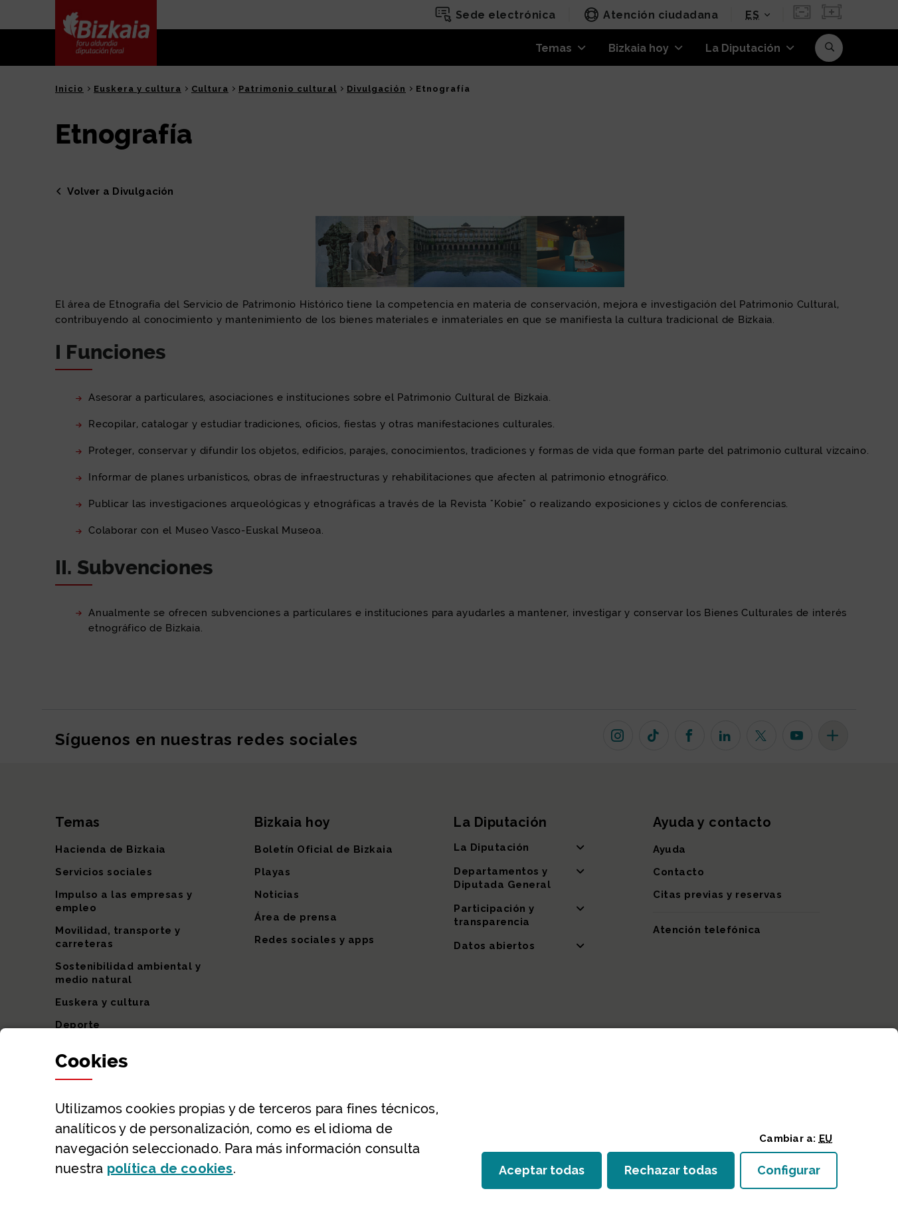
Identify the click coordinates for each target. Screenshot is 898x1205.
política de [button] (170, 1168)
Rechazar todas (679, 1174)
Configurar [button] (797, 1174)
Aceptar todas (550, 1174)
